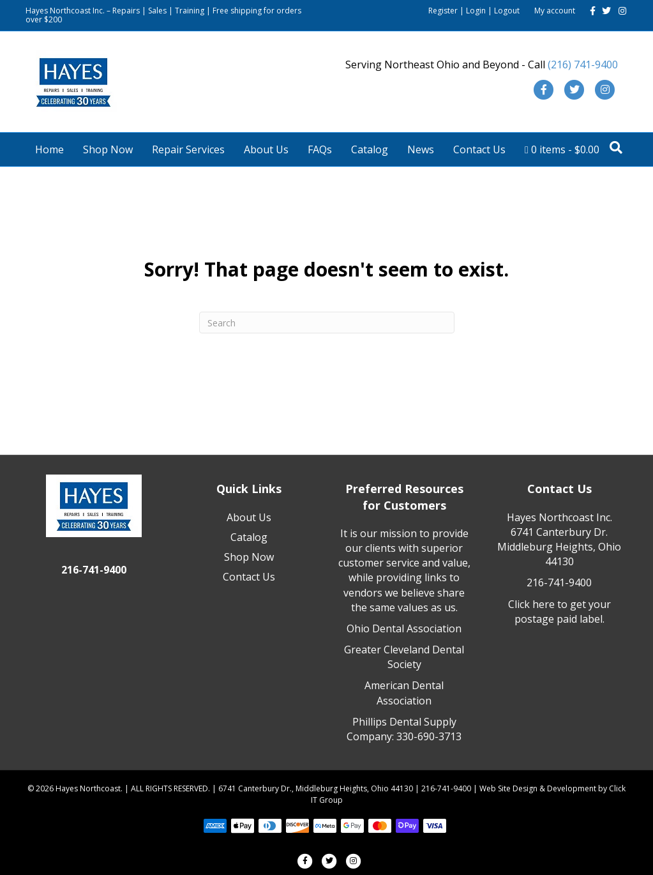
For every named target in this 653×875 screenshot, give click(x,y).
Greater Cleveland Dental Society (404, 657)
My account (554, 10)
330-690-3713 (429, 736)
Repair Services (188, 149)
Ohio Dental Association (404, 628)
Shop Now (108, 149)
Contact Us (479, 149)
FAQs (320, 149)
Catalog (369, 149)
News (420, 149)
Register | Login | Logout (474, 10)
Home (49, 149)
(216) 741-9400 (583, 64)
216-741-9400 (559, 582)
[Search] (615, 147)
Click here (531, 604)
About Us (266, 149)
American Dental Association (404, 692)
